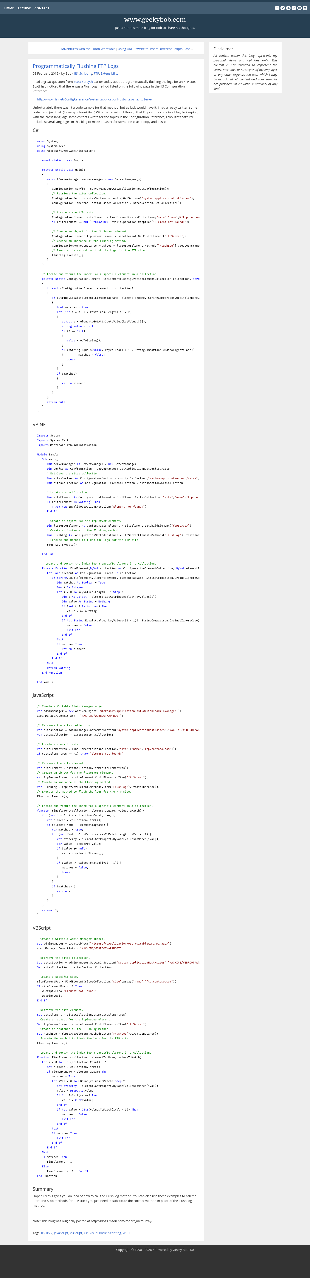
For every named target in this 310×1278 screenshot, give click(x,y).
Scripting (85, 73)
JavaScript (61, 1233)
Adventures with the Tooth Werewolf (88, 49)
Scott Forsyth (83, 81)
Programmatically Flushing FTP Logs (76, 65)
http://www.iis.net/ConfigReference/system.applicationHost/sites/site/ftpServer (95, 99)
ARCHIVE (24, 8)
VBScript (76, 1233)
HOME (9, 8)
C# (86, 1233)
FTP (96, 73)
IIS (76, 73)
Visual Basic (98, 1233)
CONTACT (41, 8)
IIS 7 (49, 1233)
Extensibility (109, 73)
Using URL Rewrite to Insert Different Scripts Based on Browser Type (168, 49)
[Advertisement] (155, 1265)
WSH (126, 1233)
